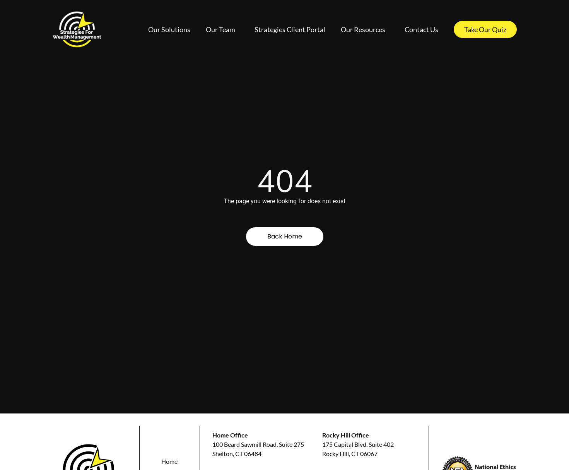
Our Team (222, 29)
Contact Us (421, 29)
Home (169, 461)
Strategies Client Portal (290, 29)
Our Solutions (169, 29)
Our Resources (365, 29)
